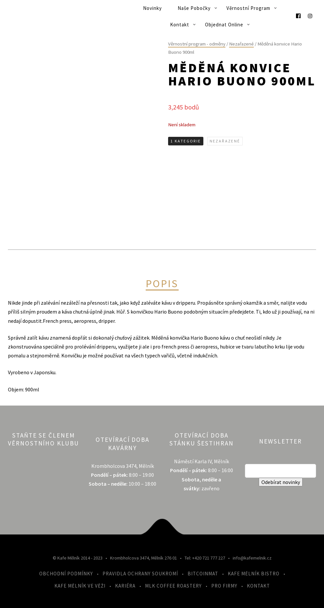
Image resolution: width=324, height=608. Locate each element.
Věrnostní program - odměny (196, 44)
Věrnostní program (248, 8)
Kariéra (125, 586)
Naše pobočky (194, 8)
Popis (162, 284)
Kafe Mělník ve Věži (79, 586)
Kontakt (179, 24)
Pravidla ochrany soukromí (140, 573)
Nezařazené (241, 44)
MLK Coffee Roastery (173, 586)
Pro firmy (224, 586)
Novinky (152, 8)
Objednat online (224, 24)
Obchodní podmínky (66, 573)
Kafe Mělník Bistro (254, 573)
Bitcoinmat (203, 573)
